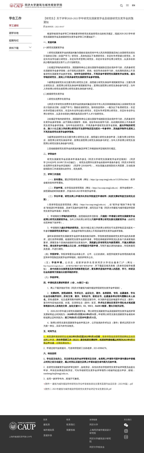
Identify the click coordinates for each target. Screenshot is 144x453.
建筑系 (46, 425)
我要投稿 (70, 430)
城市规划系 (48, 430)
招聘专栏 (14, 40)
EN (133, 5)
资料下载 (14, 48)
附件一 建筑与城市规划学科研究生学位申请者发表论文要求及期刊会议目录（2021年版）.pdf (89, 384)
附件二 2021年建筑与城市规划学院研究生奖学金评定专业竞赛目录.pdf (78, 389)
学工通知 (14, 25)
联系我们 (70, 425)
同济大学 (93, 425)
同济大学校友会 (96, 447)
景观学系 (47, 435)
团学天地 (14, 33)
